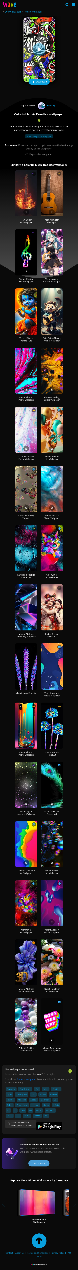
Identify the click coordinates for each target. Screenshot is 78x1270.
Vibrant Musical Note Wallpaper (26, 280)
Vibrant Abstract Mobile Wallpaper (52, 694)
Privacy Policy (57, 1252)
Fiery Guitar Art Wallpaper (26, 221)
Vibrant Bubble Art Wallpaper (51, 871)
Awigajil (47, 105)
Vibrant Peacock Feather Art (51, 812)
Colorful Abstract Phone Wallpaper (26, 457)
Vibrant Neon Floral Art (26, 693)
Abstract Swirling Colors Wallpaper (52, 398)
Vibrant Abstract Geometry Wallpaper (26, 635)
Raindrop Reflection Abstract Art (26, 576)
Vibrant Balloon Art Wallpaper (52, 457)
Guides (39, 1256)
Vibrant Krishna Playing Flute (26, 339)
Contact (9, 1252)
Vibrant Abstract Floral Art (51, 753)
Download (39, 82)
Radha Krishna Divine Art (51, 635)
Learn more (39, 1163)
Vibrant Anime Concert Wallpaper (51, 280)
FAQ (69, 1252)
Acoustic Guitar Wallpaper (52, 221)
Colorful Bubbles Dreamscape (26, 1049)
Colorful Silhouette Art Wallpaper (26, 871)
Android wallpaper (27, 1079)
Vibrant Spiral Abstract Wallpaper (26, 812)
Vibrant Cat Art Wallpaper (26, 931)
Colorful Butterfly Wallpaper (26, 517)
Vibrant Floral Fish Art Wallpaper (52, 990)
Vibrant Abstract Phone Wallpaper (26, 398)
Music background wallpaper (39, 136)
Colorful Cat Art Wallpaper (52, 576)
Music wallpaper (33, 11)
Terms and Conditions (37, 1252)
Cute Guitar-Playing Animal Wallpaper (52, 339)
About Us (20, 1252)
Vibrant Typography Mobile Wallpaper (52, 1049)
